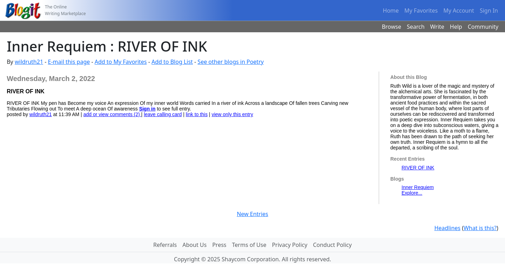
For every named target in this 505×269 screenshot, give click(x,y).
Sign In (489, 10)
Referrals (165, 245)
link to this (197, 114)
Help (456, 27)
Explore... (412, 193)
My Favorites (421, 10)
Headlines (447, 228)
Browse (391, 27)
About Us (194, 245)
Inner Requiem (418, 187)
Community (483, 27)
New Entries (252, 214)
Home (391, 10)
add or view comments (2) (112, 114)
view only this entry (232, 114)
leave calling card (163, 114)
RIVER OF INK (418, 167)
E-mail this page (69, 62)
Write (437, 27)
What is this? (480, 228)
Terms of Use (249, 245)
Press (219, 245)
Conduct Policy (332, 245)
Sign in (147, 109)
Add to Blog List (172, 62)
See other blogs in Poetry (230, 62)
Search (416, 27)
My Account (458, 10)
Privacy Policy (289, 245)
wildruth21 (29, 62)
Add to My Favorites (121, 62)
